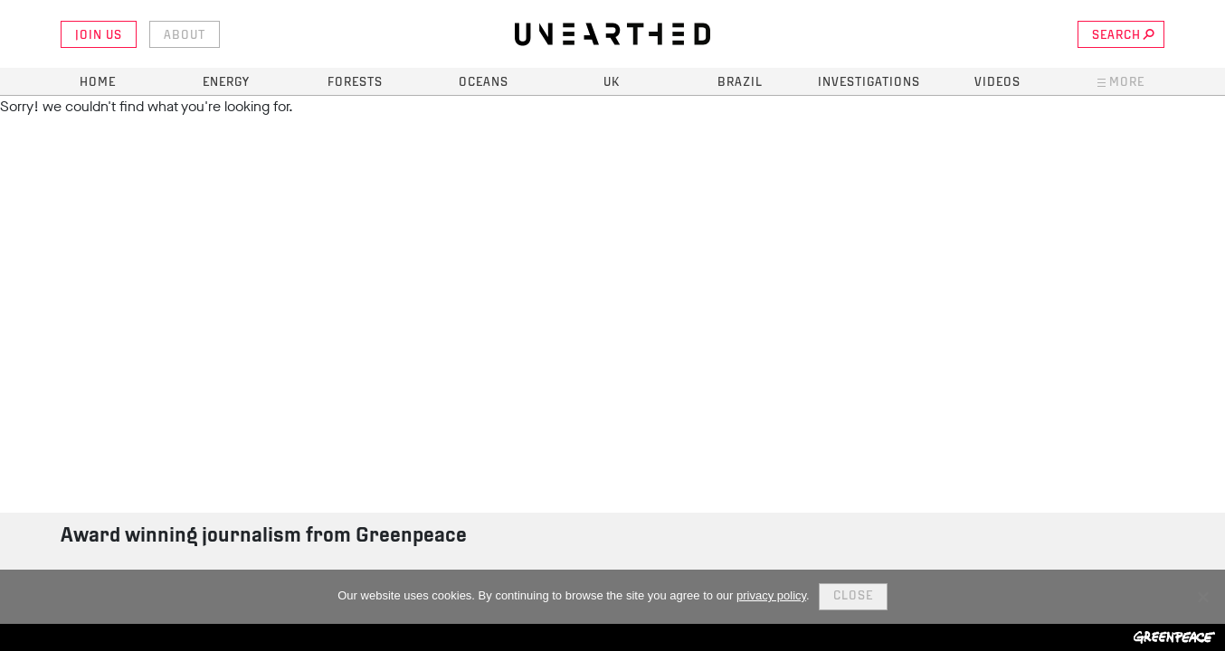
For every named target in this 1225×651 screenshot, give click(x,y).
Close (853, 596)
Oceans (483, 83)
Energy (226, 83)
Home (98, 83)
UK (611, 83)
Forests (355, 83)
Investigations (869, 83)
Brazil (740, 83)
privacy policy (771, 595)
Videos (997, 83)
